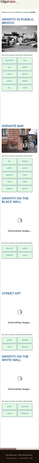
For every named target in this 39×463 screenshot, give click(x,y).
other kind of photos (25, 455)
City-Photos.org (12, 458)
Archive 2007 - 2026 (25, 458)
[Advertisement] (19, 109)
